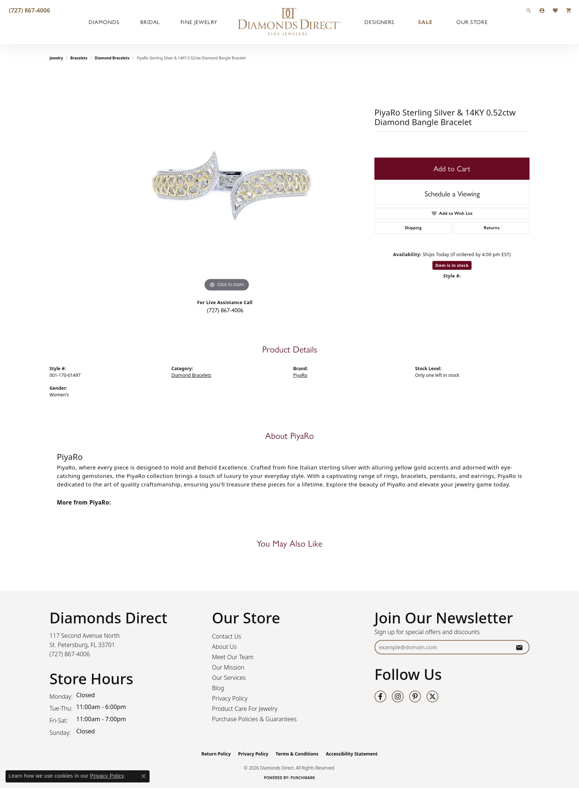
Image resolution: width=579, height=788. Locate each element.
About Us (224, 647)
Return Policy (216, 754)
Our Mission (228, 667)
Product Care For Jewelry (244, 709)
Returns (492, 227)
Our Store (472, 22)
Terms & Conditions (297, 754)
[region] (227, 182)
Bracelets (79, 58)
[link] (28, 10)
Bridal (150, 22)
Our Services (229, 678)
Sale (425, 22)
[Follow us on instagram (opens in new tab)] (398, 696)
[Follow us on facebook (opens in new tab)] (380, 696)
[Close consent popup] (143, 776)
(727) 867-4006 (225, 310)
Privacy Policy (229, 698)
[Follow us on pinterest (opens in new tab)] (415, 696)
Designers (379, 22)
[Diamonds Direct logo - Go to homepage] (289, 22)
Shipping (413, 227)
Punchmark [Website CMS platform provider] (303, 777)
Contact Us (226, 636)
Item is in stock (452, 265)
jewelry (56, 58)
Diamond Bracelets (112, 58)
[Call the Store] (69, 654)
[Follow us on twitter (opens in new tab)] (432, 696)
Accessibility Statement (351, 754)
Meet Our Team (233, 657)
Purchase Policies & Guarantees (254, 719)
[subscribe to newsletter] (519, 647)
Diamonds (104, 22)
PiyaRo (300, 375)
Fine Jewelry (199, 22)
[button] (529, 10)
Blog (218, 688)
